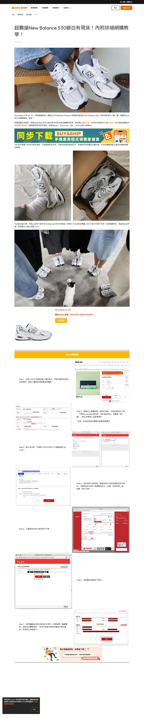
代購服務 (23, 125)
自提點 (110, 123)
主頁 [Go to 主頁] (13, 15)
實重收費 (85, 123)
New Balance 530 (63, 310)
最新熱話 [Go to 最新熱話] (20, 15)
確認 (34, 709)
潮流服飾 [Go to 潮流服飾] (29, 15)
